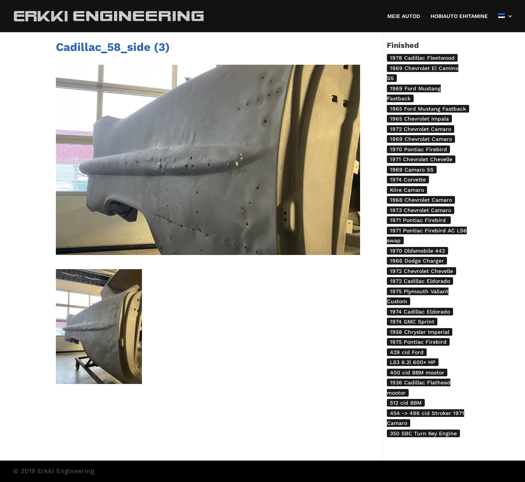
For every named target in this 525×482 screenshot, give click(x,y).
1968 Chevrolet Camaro (421, 200)
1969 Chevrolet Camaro (421, 139)
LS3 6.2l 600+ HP (412, 362)
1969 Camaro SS (412, 170)
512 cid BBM (406, 403)
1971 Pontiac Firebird (419, 220)
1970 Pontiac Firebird (418, 149)
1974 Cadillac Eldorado (420, 312)
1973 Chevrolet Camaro (420, 210)
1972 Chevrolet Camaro (420, 129)
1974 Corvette (408, 179)
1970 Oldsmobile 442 (417, 251)
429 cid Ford (407, 352)
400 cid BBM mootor (417, 372)
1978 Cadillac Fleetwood (422, 58)
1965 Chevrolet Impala (419, 119)
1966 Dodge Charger (417, 261)
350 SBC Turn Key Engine (423, 433)
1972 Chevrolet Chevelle (421, 271)
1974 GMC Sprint (412, 322)
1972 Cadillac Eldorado (420, 281)
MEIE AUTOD (403, 16)
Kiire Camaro (407, 190)
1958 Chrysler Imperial (419, 332)
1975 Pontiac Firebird (418, 342)
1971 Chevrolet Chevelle (421, 159)
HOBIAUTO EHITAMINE (459, 16)
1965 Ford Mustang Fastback (428, 109)
